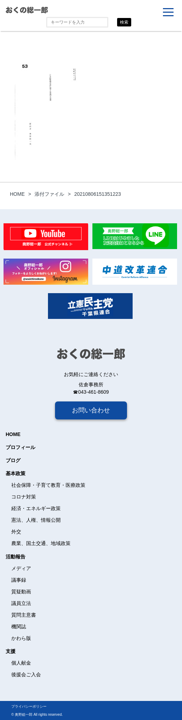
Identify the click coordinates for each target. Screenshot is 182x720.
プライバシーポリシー (29, 706)
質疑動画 (21, 591)
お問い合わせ (91, 410)
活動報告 (15, 556)
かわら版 (21, 638)
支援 (11, 651)
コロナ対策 (23, 497)
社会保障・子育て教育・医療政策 (48, 485)
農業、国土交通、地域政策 (41, 543)
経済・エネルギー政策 (36, 508)
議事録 (18, 580)
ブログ (13, 460)
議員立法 (21, 603)
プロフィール (20, 447)
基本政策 (15, 473)
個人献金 (21, 663)
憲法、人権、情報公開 (36, 520)
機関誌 (18, 626)
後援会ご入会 (26, 674)
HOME (13, 434)
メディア (21, 568)
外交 (16, 531)
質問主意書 (23, 615)
